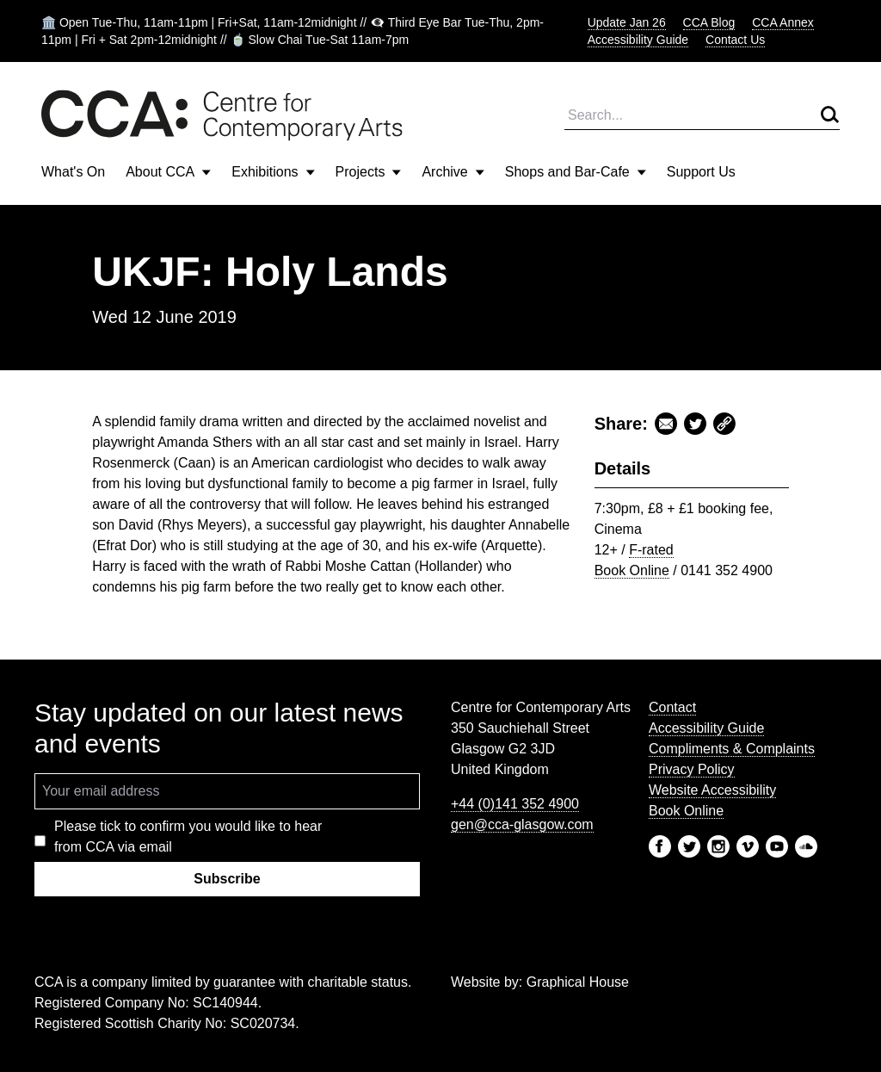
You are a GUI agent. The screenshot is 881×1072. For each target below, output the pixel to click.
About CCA (168, 171)
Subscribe (227, 878)
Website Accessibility (712, 790)
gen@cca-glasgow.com (522, 824)
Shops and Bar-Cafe (575, 171)
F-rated (651, 549)
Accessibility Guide (638, 39)
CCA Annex (783, 22)
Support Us (701, 171)
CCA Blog (709, 22)
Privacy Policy (692, 769)
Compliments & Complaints (732, 748)
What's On (73, 171)
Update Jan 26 (627, 22)
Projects (369, 171)
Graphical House (578, 982)
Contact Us (735, 39)
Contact (672, 707)
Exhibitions (272, 171)
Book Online (632, 570)
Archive (453, 171)
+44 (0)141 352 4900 (515, 803)
